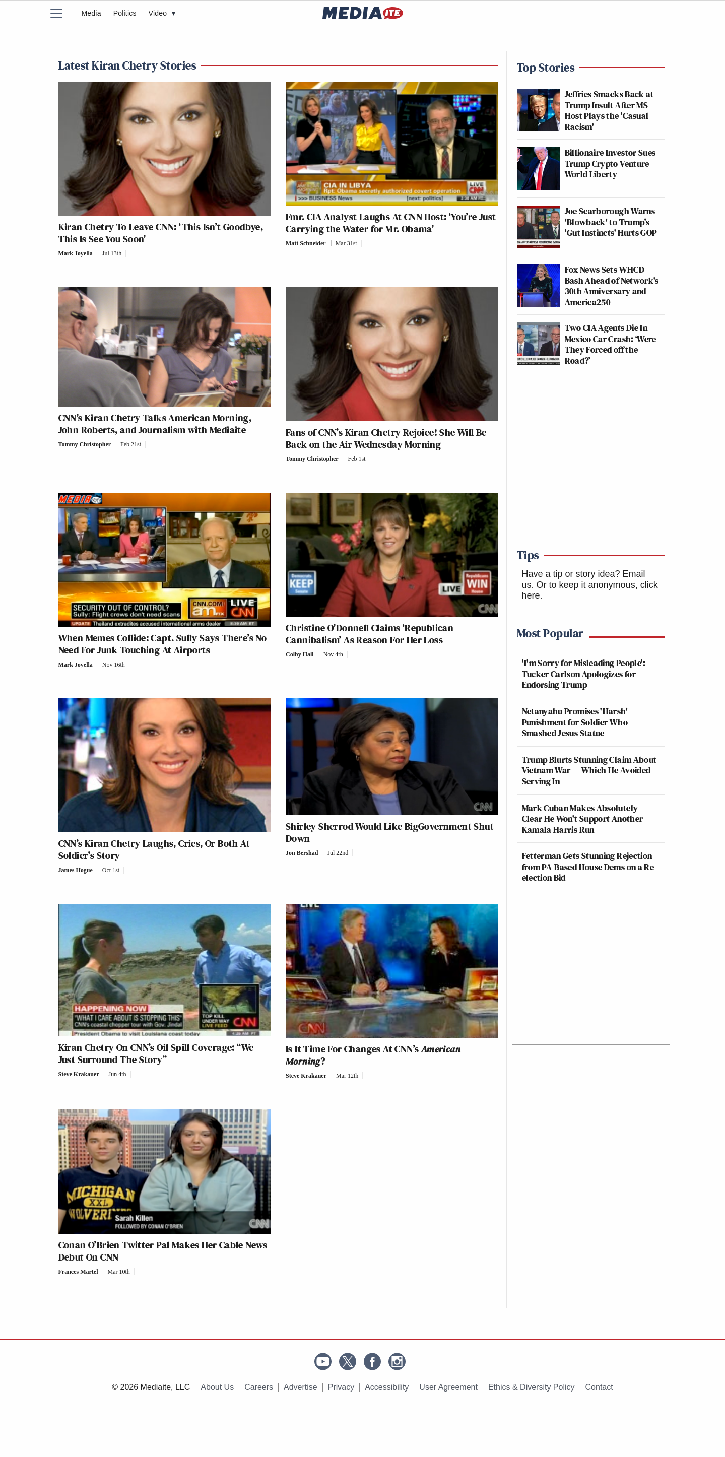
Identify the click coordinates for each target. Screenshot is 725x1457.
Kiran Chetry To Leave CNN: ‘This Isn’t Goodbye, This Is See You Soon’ (160, 233)
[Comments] (128, 253)
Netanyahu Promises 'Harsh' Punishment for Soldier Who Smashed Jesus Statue (575, 722)
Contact (599, 1387)
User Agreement (448, 1387)
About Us (217, 1387)
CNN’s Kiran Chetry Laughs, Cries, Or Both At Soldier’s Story (154, 849)
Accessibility (387, 1387)
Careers (258, 1387)
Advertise (300, 1387)
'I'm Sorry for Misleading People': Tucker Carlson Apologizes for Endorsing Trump (584, 673)
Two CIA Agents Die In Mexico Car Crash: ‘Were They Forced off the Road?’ (610, 344)
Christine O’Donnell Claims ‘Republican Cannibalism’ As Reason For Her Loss (369, 634)
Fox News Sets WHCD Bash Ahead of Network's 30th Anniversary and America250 (612, 285)
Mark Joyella (75, 253)
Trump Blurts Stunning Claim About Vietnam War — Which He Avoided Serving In (589, 770)
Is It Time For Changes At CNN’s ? (373, 1055)
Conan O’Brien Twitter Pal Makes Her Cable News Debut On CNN (163, 1251)
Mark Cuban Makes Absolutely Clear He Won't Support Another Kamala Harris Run (582, 819)
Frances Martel (78, 1271)
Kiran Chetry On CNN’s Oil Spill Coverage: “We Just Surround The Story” (156, 1053)
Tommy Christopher (84, 444)
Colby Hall (300, 654)
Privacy (341, 1387)
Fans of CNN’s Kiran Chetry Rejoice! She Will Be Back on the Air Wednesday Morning (386, 438)
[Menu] (63, 13)
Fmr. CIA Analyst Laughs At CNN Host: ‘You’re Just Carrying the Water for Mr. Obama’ (391, 223)
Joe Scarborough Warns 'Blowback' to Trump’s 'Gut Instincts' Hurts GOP (611, 222)
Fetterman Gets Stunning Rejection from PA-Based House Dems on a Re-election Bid (589, 866)
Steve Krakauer (78, 1074)
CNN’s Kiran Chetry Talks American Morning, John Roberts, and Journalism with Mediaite (155, 424)
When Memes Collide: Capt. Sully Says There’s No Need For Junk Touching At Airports (162, 644)
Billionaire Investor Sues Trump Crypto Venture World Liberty (610, 163)
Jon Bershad (302, 852)
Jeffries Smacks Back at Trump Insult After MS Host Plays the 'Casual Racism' (609, 110)
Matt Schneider (306, 243)
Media (91, 13)
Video (162, 13)
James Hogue (75, 870)
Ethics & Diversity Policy (531, 1387)
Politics (125, 13)
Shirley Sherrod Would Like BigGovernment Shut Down (390, 832)
